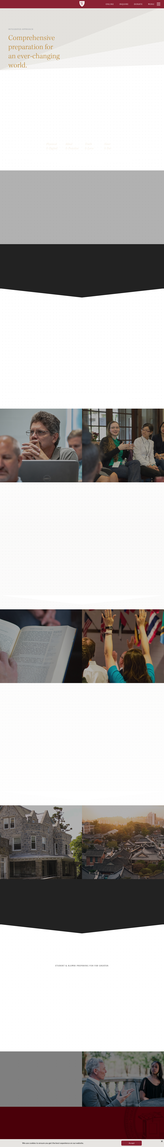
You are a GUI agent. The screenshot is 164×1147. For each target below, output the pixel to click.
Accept (131, 1143)
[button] (158, 1000)
